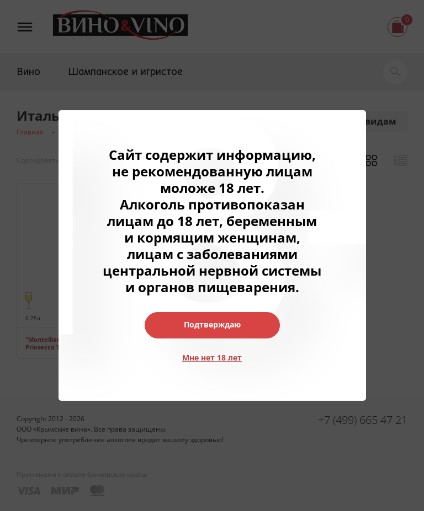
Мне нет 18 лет (212, 357)
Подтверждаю (212, 324)
